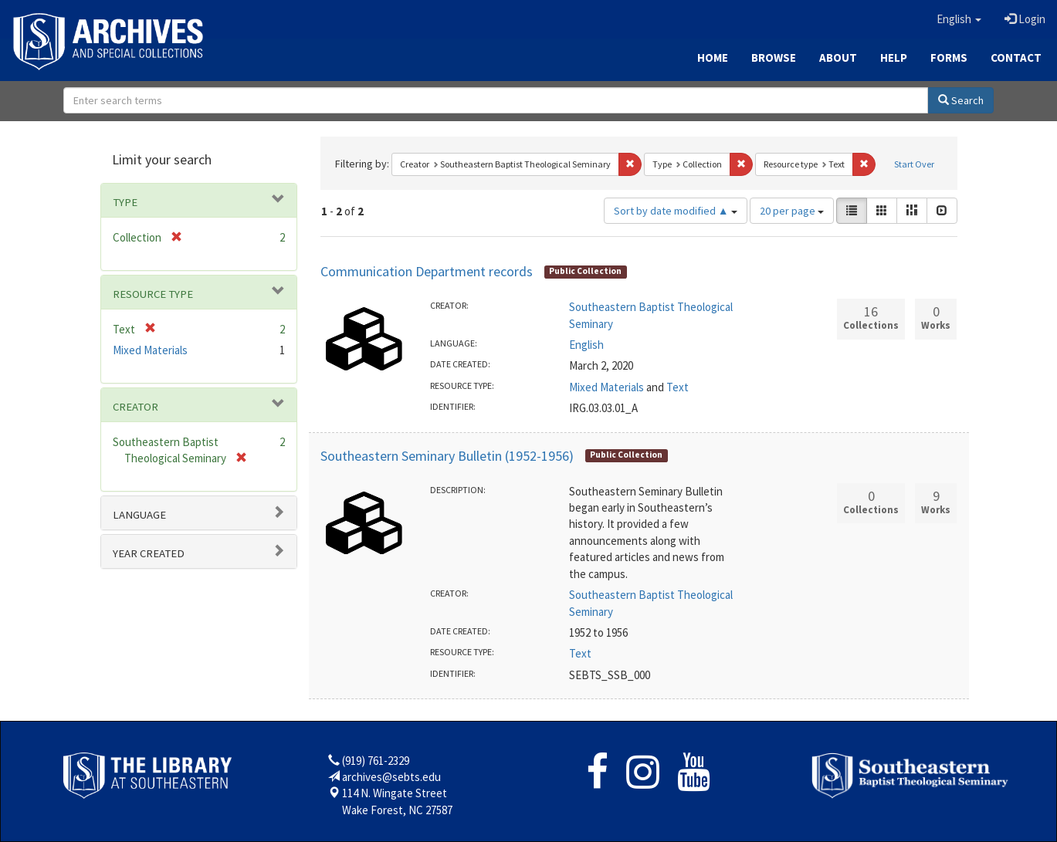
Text (677, 387)
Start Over (914, 164)
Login (1024, 19)
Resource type (153, 294)
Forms (948, 57)
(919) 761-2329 (375, 760)
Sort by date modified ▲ (675, 211)
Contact (1016, 57)
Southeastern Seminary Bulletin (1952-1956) (447, 456)
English (586, 344)
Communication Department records (426, 271)
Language (139, 515)
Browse (773, 57)
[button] (959, 19)
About (838, 57)
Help (893, 57)
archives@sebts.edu (391, 776)
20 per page (792, 211)
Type (125, 202)
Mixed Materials (606, 387)
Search (961, 100)
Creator (135, 407)
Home (712, 57)
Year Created (149, 553)
